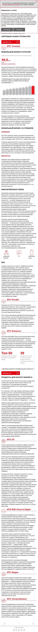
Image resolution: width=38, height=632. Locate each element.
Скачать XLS (7, 42)
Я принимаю (7, 29)
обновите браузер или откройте (11, 4)
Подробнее (19, 29)
